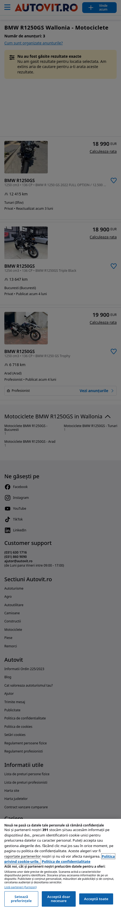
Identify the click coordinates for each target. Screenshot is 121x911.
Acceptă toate (96, 898)
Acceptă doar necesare (58, 898)
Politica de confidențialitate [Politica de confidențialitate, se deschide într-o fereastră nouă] (66, 861)
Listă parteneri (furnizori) (20, 887)
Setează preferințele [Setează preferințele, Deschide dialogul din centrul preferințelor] (21, 898)
